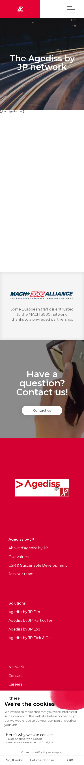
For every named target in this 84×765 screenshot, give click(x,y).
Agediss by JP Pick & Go (30, 638)
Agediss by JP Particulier (30, 620)
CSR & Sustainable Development (38, 565)
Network (16, 667)
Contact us (42, 410)
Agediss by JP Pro (24, 612)
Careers (15, 684)
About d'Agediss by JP (28, 548)
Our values (18, 557)
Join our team (21, 574)
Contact (16, 676)
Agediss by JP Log (24, 629)
